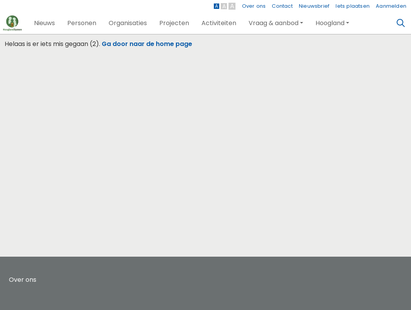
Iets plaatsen (353, 6)
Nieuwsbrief (314, 6)
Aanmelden (391, 6)
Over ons (254, 6)
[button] (44, 23)
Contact (282, 6)
